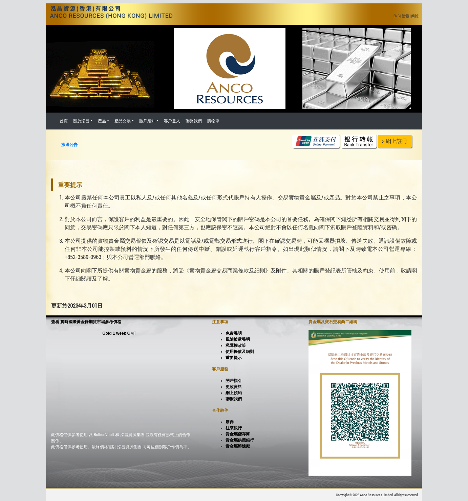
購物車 (213, 121)
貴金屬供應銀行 (240, 440)
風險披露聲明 (238, 339)
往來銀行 (234, 428)
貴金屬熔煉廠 (238, 446)
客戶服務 (220, 369)
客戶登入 (172, 121)
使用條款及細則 (240, 351)
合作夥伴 (220, 410)
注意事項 (220, 321)
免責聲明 (234, 333)
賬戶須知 (147, 121)
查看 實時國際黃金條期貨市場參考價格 (86, 321)
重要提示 (234, 357)
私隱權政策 (236, 345)
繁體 (405, 16)
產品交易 (122, 121)
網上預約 (234, 392)
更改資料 (234, 386)
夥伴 (230, 422)
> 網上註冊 (394, 141)
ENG (396, 16)
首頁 (64, 121)
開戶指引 (234, 380)
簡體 (415, 16)
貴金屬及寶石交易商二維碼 (333, 321)
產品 (102, 121)
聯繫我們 (194, 121)
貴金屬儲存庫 (238, 434)
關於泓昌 (81, 121)
